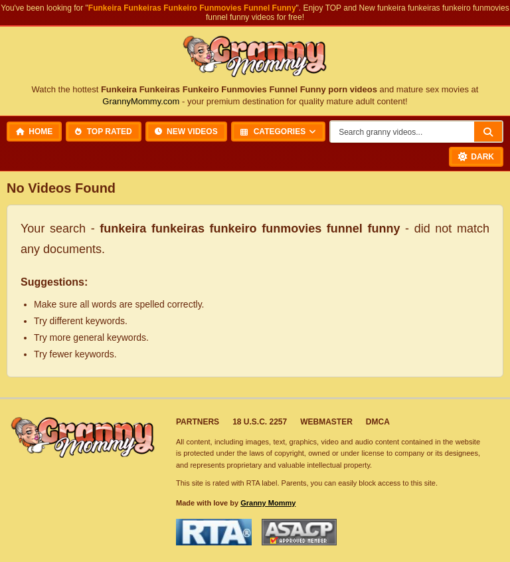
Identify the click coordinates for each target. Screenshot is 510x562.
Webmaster (326, 421)
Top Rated (103, 131)
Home (34, 131)
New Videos (186, 131)
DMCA (378, 421)
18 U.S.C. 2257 (259, 421)
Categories (272, 131)
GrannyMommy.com (140, 101)
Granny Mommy (268, 503)
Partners (197, 421)
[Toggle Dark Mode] (476, 157)
